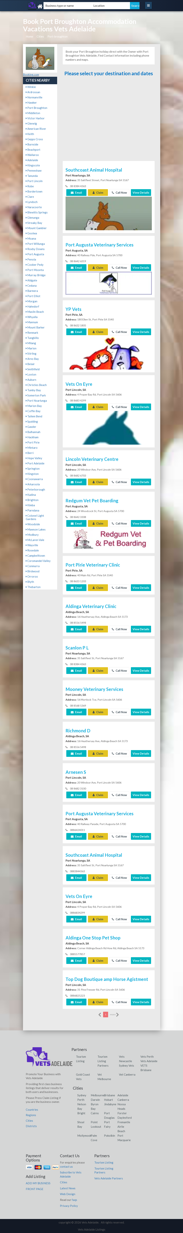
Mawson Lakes (36, 529)
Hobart (108, 1099)
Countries (32, 1109)
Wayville (32, 545)
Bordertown (34, 191)
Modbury (32, 534)
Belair (30, 364)
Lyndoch (32, 202)
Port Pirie (33, 442)
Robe (30, 186)
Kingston (32, 473)
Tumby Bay (33, 390)
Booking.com (31, 74)
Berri (30, 453)
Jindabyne (110, 1104)
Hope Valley (34, 458)
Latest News (67, 1188)
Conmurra (33, 566)
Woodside (33, 524)
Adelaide (32, 160)
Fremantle (123, 1122)
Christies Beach (36, 385)
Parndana (32, 510)
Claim (98, 192)
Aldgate (31, 280)
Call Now (119, 192)
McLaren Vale (35, 540)
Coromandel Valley (38, 560)
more (114, 1014)
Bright (81, 1113)
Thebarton (33, 587)
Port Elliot (33, 296)
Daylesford (124, 1117)
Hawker (31, 102)
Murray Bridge (36, 275)
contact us (66, 1166)
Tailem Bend (34, 416)
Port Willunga (35, 243)
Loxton (31, 374)
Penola (31, 259)
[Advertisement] (108, 120)
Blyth (30, 581)
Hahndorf (32, 306)
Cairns (95, 1113)
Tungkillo (32, 337)
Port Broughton (36, 107)
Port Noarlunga (36, 400)
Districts (31, 1126)
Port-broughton (57, 36)
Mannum (32, 322)
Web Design (67, 1194)
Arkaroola (33, 484)
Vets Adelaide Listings (91, 1229)
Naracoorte (34, 207)
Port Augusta (35, 254)
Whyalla (32, 317)
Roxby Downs (35, 249)
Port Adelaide (35, 463)
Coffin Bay (33, 411)
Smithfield (33, 369)
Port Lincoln (34, 181)
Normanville (34, 97)
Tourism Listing (103, 1162)
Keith (30, 134)
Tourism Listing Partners (102, 1061)
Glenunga (32, 217)
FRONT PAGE (34, 1189)
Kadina (31, 494)
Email (76, 192)
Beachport (33, 149)
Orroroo (32, 576)
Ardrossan (33, 92)
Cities (40, 36)
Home (29, 36)
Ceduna (31, 285)
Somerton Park (36, 395)
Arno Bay (32, 358)
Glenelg (31, 123)
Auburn (31, 379)
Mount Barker (35, 327)
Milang (31, 343)
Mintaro (32, 447)
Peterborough (35, 489)
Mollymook (84, 1135)
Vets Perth (147, 1056)
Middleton (33, 113)
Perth (80, 1099)
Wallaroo (32, 154)
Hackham (32, 437)
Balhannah (33, 432)
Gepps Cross (34, 139)
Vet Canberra (127, 1074)
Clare (30, 196)
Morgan (31, 301)
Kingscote (33, 165)
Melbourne (97, 1095)
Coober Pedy (35, 264)
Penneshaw (33, 170)
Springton (33, 468)
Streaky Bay (34, 222)
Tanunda (32, 175)
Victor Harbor (35, 118)
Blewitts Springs (37, 212)
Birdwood (32, 571)
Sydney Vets (126, 1065)
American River (36, 128)
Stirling (31, 353)
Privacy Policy (69, 1205)
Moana (31, 238)
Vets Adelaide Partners (108, 1178)
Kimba (30, 505)
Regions (31, 1115)
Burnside (32, 144)
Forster (122, 1113)
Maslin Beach (35, 311)
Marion (31, 348)
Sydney (81, 1095)
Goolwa (31, 233)
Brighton (32, 500)
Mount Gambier (36, 228)
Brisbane (109, 1095)
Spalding (32, 421)
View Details (141, 192)
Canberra (123, 1099)
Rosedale (32, 550)
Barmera (32, 290)
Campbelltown (35, 555)
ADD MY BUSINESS (38, 1183)
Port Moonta (35, 270)
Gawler (31, 426)
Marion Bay (34, 405)
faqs (74, 1199)
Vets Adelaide (148, 1061)
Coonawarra (34, 479)
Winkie (31, 87)
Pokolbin (109, 1135)
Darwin (95, 1099)
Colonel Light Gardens (35, 517)
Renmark (32, 332)
